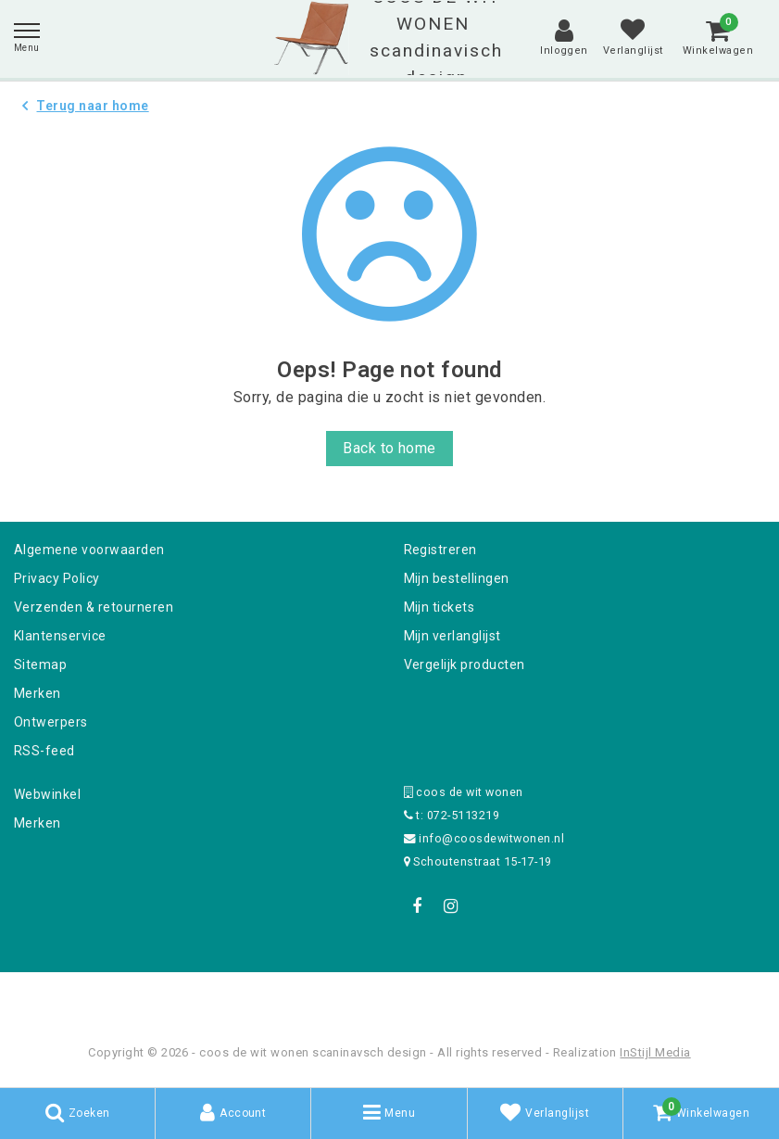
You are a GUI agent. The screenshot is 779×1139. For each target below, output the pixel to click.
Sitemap (40, 664)
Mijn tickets (439, 607)
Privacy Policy (57, 578)
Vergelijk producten (464, 664)
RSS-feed (44, 750)
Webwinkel (47, 794)
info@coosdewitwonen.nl (484, 838)
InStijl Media (655, 1052)
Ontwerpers (51, 722)
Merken (37, 693)
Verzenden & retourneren (93, 607)
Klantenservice (60, 635)
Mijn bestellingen (456, 578)
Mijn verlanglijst (452, 635)
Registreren (440, 549)
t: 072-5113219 (452, 815)
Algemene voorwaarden (89, 549)
